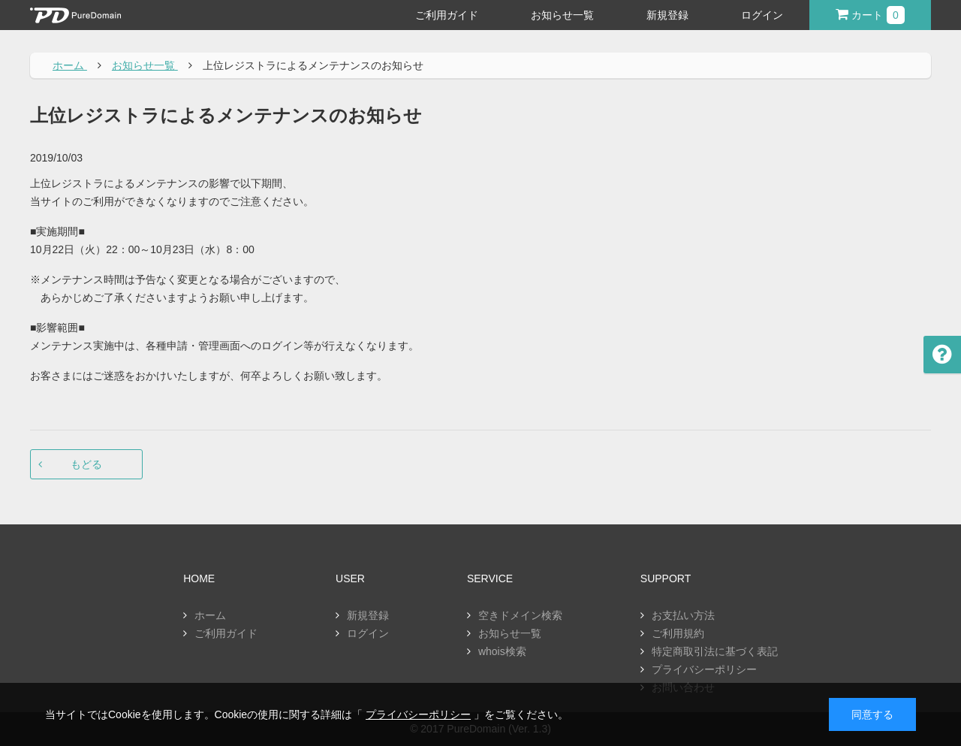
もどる (86, 464)
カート (870, 15)
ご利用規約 (678, 633)
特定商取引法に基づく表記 (715, 651)
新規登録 (667, 15)
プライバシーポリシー (704, 669)
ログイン (762, 15)
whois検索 (502, 651)
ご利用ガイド (446, 15)
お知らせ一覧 (562, 15)
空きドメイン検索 (520, 615)
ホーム (210, 615)
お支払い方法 (683, 615)
